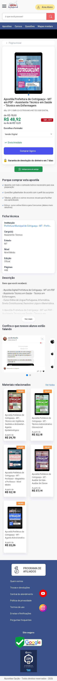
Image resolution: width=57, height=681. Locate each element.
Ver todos (50, 385)
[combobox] (24, 16)
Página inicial (15, 43)
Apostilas (7, 26)
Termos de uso (17, 607)
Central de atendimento (21, 594)
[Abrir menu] (4, 8)
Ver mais (28, 319)
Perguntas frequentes (20, 620)
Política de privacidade (21, 600)
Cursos (18, 26)
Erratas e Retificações (20, 613)
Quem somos (16, 581)
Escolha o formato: (13, 128)
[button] (28, 94)
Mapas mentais (45, 26)
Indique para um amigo (28, 169)
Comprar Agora (28, 151)
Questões (30, 26)
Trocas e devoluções (20, 587)
